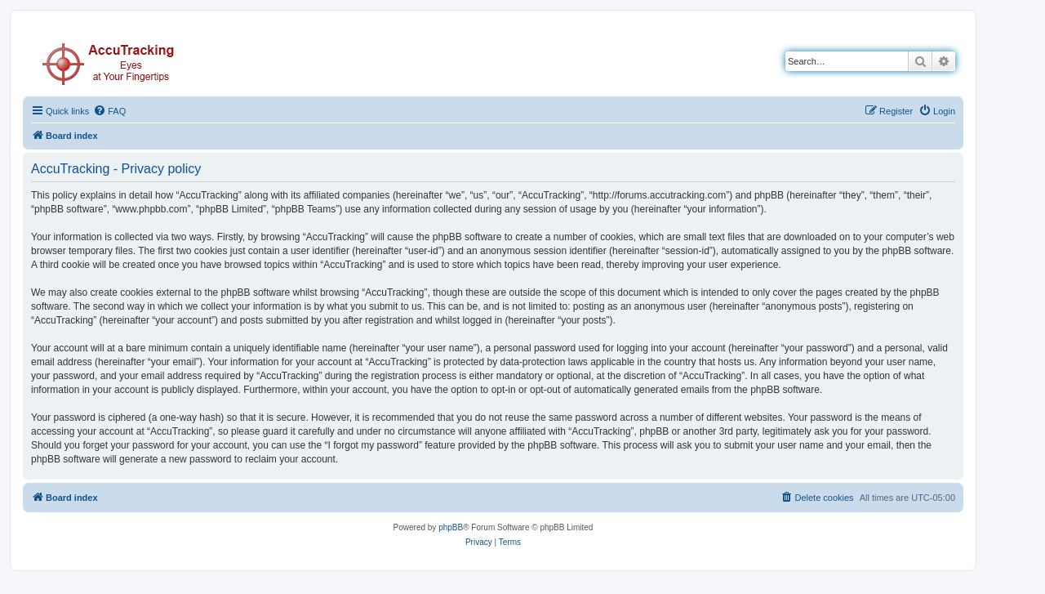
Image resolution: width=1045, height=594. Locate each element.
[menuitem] (109, 111)
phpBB (450, 527)
